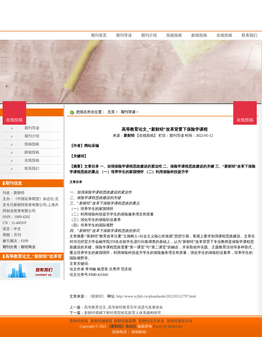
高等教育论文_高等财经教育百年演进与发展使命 (123, 307)
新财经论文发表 (151, 321)
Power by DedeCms (167, 326)
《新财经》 (97, 296)
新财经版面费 (125, 321)
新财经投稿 (79, 321)
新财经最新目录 (179, 321)
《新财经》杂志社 (121, 326)
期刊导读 (128, 112)
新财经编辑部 (101, 321)
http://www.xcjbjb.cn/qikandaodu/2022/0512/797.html (156, 296)
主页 (111, 112)
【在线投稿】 (146, 136)
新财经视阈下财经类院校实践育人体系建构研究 (122, 313)
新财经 (129, 136)
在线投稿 (245, 120)
